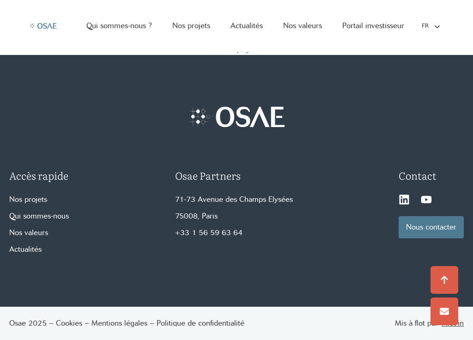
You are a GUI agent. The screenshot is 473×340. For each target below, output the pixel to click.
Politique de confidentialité (200, 323)
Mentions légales (119, 323)
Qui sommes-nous (39, 216)
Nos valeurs (28, 232)
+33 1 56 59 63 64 (209, 232)
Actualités (25, 249)
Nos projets (28, 199)
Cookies (69, 323)
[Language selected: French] (430, 26)
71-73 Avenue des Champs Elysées (234, 199)
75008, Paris (196, 216)
